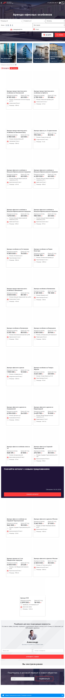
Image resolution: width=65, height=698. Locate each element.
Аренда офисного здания (15, 367)
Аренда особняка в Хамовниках (44, 288)
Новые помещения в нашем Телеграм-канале (18, 695)
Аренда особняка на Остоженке (18, 249)
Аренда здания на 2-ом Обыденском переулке (15, 559)
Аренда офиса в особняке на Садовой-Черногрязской (17, 520)
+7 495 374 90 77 (52, 3)
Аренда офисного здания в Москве (46, 519)
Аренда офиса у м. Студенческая (45, 130)
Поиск (60, 35)
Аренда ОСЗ (24, 598)
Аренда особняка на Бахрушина (45, 328)
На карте (47, 35)
